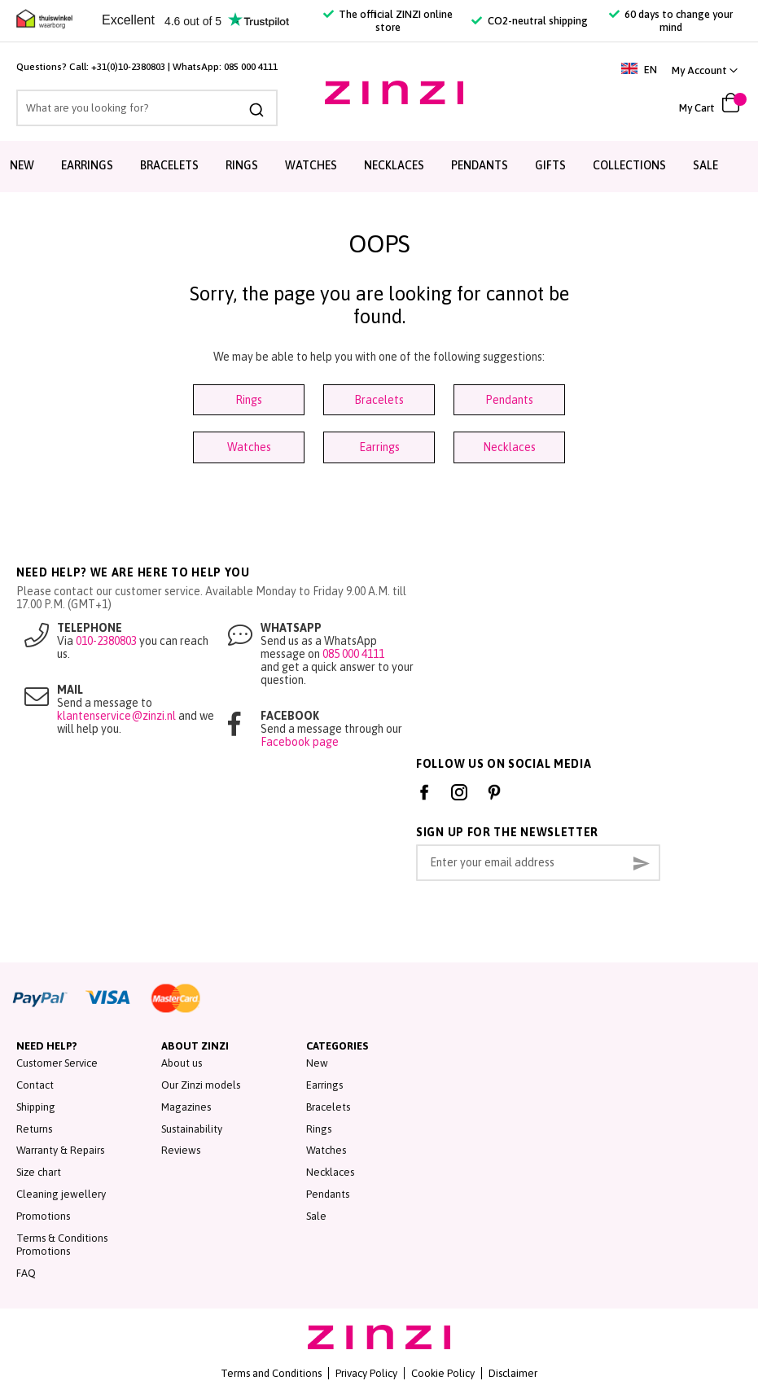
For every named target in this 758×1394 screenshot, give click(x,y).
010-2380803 (106, 640)
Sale (705, 165)
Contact (35, 1085)
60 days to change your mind (671, 20)
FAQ (26, 1273)
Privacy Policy (366, 1373)
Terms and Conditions (271, 1373)
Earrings (87, 165)
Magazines (186, 1107)
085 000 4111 (251, 66)
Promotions (43, 1216)
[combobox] (147, 108)
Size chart (38, 1172)
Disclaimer (513, 1373)
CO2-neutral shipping (529, 21)
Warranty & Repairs (60, 1150)
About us (181, 1063)
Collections (629, 165)
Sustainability (191, 1129)
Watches (311, 165)
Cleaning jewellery (61, 1194)
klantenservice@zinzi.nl (116, 715)
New (22, 165)
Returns (34, 1129)
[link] (705, 70)
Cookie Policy (443, 1373)
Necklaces (394, 165)
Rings (242, 165)
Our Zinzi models (200, 1085)
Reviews (180, 1150)
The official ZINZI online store (388, 20)
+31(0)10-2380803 (128, 66)
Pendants (479, 165)
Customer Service (57, 1063)
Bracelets (169, 165)
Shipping (35, 1107)
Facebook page (300, 741)
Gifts (550, 165)
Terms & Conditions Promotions (61, 1245)
